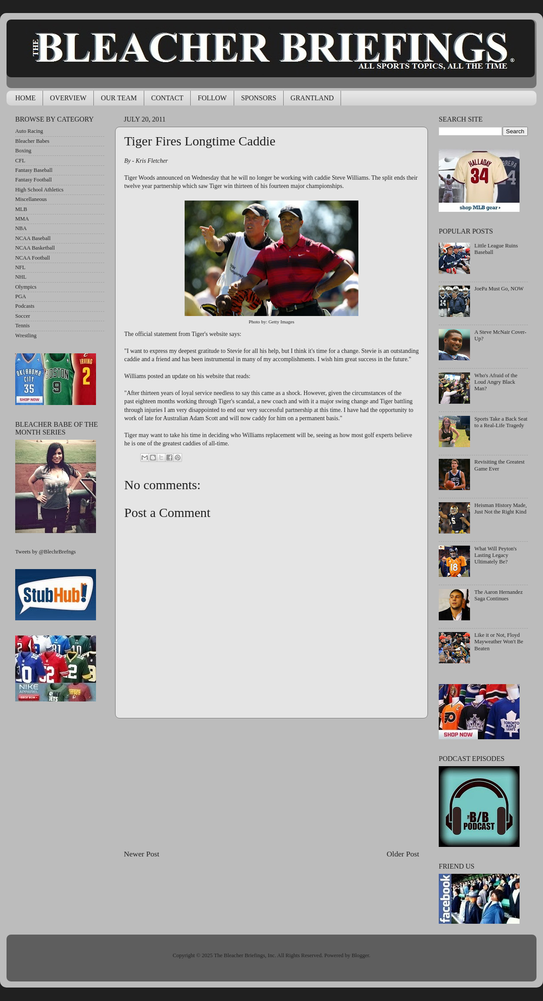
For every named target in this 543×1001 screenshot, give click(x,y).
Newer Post (141, 854)
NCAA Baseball (33, 238)
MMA (22, 219)
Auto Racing (29, 131)
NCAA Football (32, 258)
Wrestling (25, 336)
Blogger (360, 955)
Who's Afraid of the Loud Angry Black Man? (495, 382)
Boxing (23, 151)
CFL (20, 161)
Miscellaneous (31, 199)
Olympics (25, 287)
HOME (25, 98)
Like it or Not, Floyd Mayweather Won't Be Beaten (498, 641)
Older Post (403, 854)
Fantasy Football (33, 180)
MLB (21, 209)
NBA (21, 228)
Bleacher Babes (32, 141)
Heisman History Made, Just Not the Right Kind (500, 508)
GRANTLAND (312, 98)
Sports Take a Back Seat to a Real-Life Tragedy (500, 422)
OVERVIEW (68, 98)
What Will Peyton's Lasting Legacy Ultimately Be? (495, 555)
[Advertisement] (271, 783)
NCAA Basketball (35, 248)
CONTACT (167, 98)
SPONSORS (258, 98)
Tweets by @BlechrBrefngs (45, 552)
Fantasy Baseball (34, 170)
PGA (20, 296)
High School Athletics (39, 190)
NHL (20, 277)
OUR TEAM (119, 98)
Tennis (22, 326)
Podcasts (24, 306)
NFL (20, 267)
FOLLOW (212, 98)
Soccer (22, 316)
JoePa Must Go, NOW (498, 289)
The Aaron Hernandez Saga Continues (498, 595)
